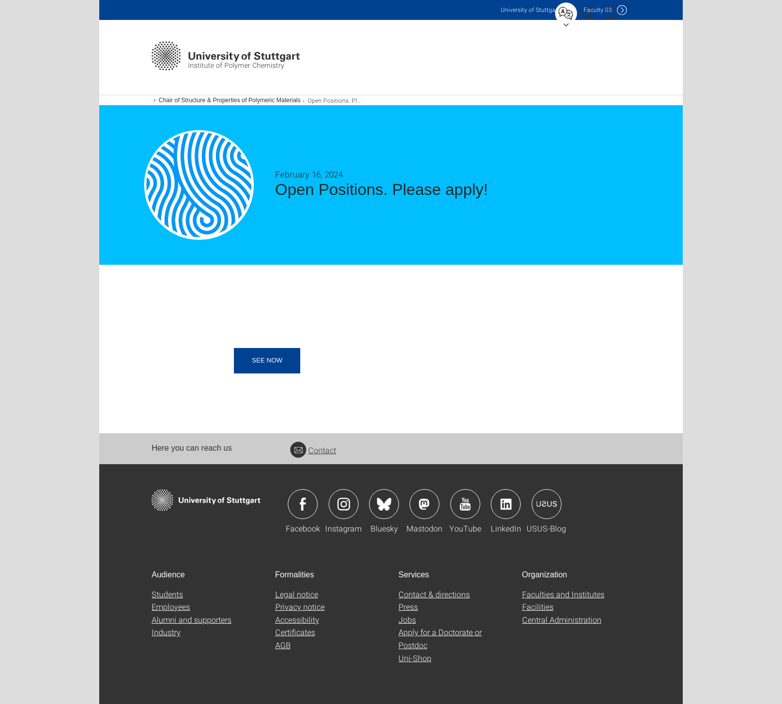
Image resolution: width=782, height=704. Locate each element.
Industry (166, 632)
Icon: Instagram (344, 504)
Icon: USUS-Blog (547, 504)
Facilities (538, 606)
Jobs (407, 619)
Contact (313, 450)
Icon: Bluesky (384, 504)
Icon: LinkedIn (506, 504)
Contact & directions (434, 594)
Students (167, 594)
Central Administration (561, 619)
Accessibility (297, 619)
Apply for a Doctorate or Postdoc (440, 638)
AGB (283, 645)
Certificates (295, 632)
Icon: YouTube (465, 504)
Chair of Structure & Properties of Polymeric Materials (230, 100)
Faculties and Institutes (563, 594)
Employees (171, 606)
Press (408, 606)
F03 (598, 9)
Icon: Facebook (303, 504)
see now (267, 360)
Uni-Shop (414, 658)
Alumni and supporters (191, 619)
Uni (530, 9)
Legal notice (296, 594)
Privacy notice (300, 606)
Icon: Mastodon (424, 504)
